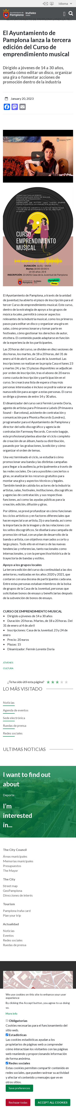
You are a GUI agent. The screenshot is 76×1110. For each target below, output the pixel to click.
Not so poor (52, 680)
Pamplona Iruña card (17, 910)
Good (61, 680)
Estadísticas (18, 1035)
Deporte (8, 795)
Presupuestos (12, 866)
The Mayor (10, 870)
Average (57, 680)
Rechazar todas (18, 1102)
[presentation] (6, 156)
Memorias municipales (18, 861)
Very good (66, 680)
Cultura (8, 668)
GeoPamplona (12, 890)
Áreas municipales (15, 856)
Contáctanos (45, 3)
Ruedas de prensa (14, 725)
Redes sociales (13, 733)
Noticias (8, 702)
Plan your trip (12, 915)
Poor (48, 680)
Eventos (8, 935)
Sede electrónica (51, 3)
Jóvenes (8, 662)
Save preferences (19, 1088)
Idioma (65, 3)
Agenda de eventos (15, 710)
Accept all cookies (52, 1102)
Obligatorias (18, 1020)
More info (11, 1013)
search (71, 13)
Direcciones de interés (18, 895)
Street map (10, 886)
